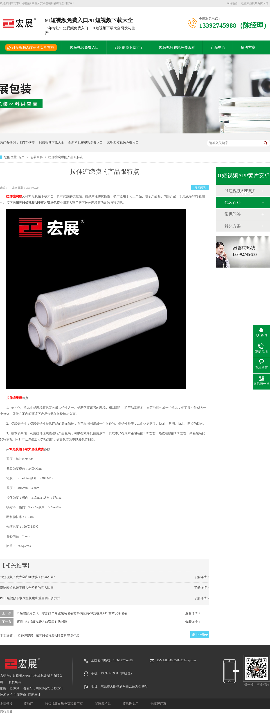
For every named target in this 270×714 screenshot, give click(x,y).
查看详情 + (192, 613)
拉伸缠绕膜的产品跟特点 (65, 157)
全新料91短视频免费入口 (85, 142)
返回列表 (200, 187)
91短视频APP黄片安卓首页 (33, 47)
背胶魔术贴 (103, 703)
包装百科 (37, 157)
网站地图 (232, 3)
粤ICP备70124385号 (49, 688)
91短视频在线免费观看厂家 (64, 703)
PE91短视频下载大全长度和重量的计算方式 (30, 598)
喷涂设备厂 (131, 703)
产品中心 (218, 47)
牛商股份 (20, 694)
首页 (21, 157)
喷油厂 (29, 703)
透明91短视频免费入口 (123, 142)
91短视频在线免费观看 (177, 47)
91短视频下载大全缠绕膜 (26, 449)
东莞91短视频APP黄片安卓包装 (57, 635)
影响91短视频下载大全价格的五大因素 (27, 587)
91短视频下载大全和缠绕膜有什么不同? (27, 577)
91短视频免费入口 (84, 47)
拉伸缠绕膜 (14, 196)
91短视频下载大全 (129, 47)
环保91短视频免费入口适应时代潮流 (42, 622)
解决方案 (248, 47)
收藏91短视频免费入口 (254, 3)
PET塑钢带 (27, 142)
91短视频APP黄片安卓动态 (243, 191)
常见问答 (233, 214)
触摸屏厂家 (158, 703)
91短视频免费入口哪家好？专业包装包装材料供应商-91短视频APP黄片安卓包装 (72, 613)
